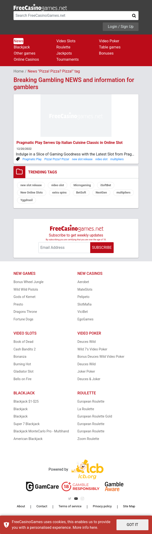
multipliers (117, 159)
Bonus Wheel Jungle (28, 285)
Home (18, 71)
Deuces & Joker (88, 382)
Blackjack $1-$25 (26, 404)
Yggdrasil (54, 203)
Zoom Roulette (88, 442)
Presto (18, 307)
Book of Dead (23, 345)
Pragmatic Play (31, 159)
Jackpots (64, 53)
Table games (110, 47)
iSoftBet (117, 186)
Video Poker (109, 41)
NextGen (111, 194)
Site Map (128, 509)
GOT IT (132, 524)
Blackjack (22, 47)
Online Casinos (26, 59)
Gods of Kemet (24, 300)
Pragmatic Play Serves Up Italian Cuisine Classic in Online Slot (70, 142)
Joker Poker (86, 374)
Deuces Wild (86, 345)
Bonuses (106, 53)
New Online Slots (33, 194)
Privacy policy (102, 509)
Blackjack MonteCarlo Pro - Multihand (41, 434)
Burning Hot (22, 367)
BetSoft (89, 194)
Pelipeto (83, 300)
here (93, 527)
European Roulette (90, 404)
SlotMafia (84, 307)
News (18, 41)
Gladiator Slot (23, 374)
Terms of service (69, 509)
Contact (40, 509)
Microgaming (90, 186)
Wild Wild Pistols (25, 292)
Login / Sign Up (121, 26)
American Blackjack (28, 442)
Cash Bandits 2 (24, 352)
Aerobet (83, 285)
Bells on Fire (22, 382)
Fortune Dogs (23, 322)
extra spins (65, 194)
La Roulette (85, 412)
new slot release (82, 159)
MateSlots (84, 292)
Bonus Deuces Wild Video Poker (100, 360)
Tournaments (67, 59)
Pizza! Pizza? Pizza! (56, 159)
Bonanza (19, 360)
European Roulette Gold (94, 419)
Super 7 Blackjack (26, 427)
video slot (101, 159)
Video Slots (66, 41)
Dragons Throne (25, 315)
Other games (24, 53)
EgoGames (85, 322)
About (21, 509)
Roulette (63, 47)
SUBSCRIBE (102, 250)
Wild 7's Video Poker (92, 352)
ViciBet (82, 315)
